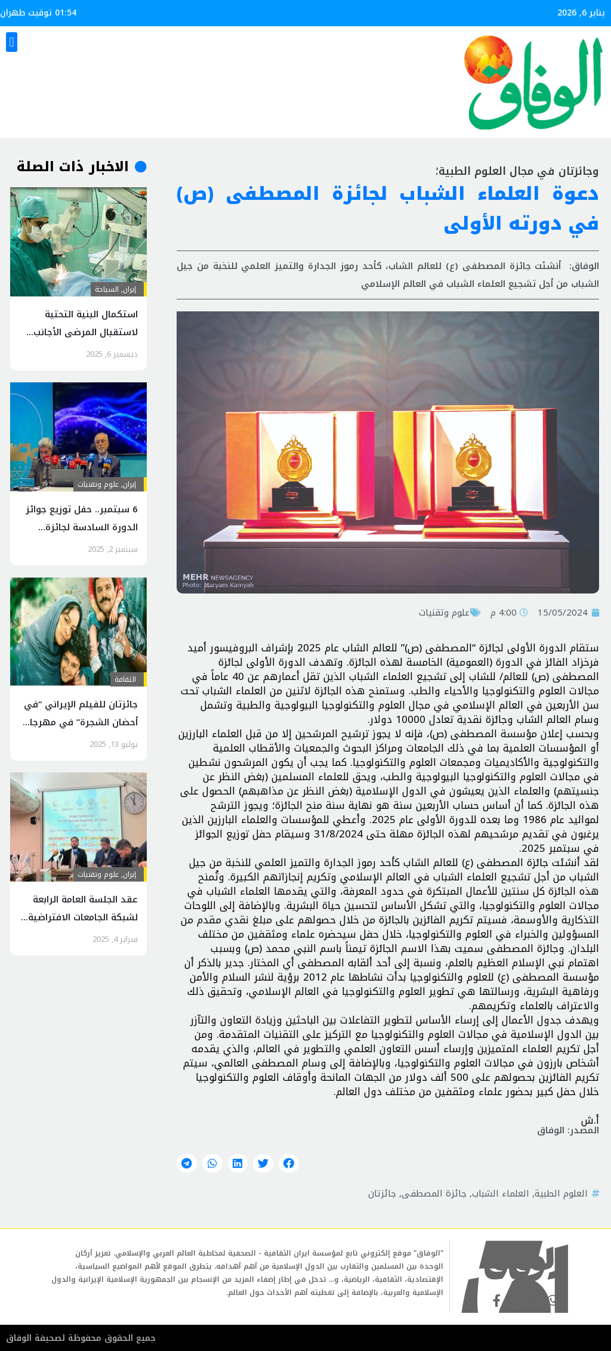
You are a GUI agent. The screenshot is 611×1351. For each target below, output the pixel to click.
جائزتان (382, 1193)
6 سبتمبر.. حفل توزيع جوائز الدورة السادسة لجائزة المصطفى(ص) (82, 527)
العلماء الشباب (500, 1193)
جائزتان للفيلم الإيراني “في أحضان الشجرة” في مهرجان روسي (80, 722)
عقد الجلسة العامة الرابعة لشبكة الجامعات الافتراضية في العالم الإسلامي (83, 917)
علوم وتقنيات (444, 612)
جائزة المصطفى (434, 1193)
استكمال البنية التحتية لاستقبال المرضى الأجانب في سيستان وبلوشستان (85, 332)
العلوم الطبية (561, 1193)
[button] (11, 42)
